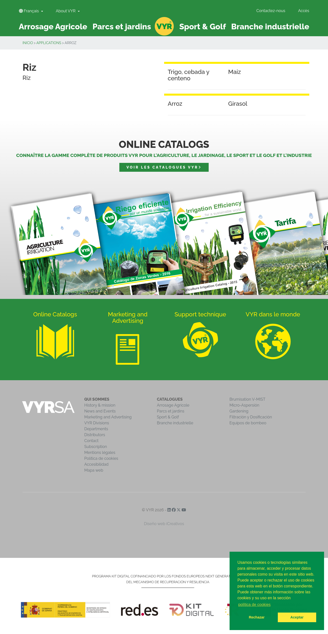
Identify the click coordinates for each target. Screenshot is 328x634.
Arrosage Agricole (173, 405)
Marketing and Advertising (108, 417)
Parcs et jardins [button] (122, 26)
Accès (303, 10)
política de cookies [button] (254, 604)
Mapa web (93, 470)
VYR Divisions (96, 423)
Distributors (94, 434)
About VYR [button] (66, 11)
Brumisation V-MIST (248, 399)
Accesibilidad (96, 464)
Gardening (239, 411)
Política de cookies (101, 458)
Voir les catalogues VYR (164, 167)
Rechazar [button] (257, 617)
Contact (91, 440)
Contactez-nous (270, 10)
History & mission (99, 405)
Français (29, 11)
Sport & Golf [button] (202, 26)
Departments (96, 429)
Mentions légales (99, 452)
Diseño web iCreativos (164, 523)
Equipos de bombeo (248, 423)
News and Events (100, 411)
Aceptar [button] (297, 617)
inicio (28, 43)
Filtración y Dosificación (251, 417)
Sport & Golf (168, 417)
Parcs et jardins (171, 411)
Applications (48, 43)
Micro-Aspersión (244, 405)
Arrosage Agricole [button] (53, 26)
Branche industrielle (175, 423)
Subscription (95, 446)
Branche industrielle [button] (270, 26)
